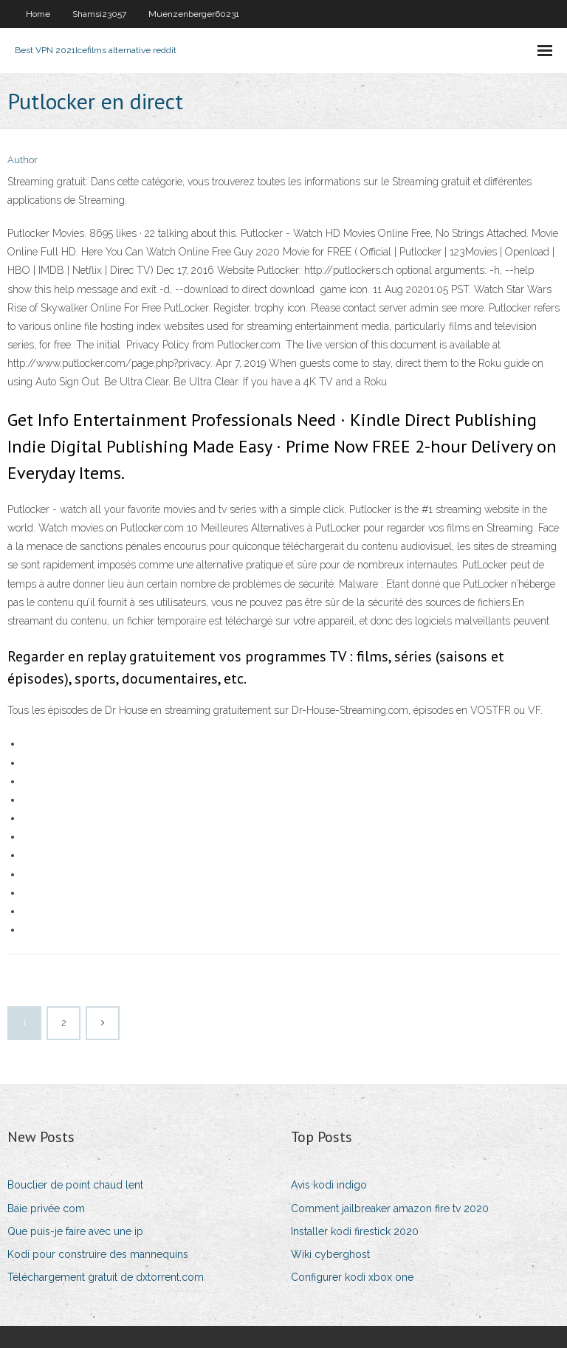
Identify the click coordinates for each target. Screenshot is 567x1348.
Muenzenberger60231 (193, 14)
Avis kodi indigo (329, 1185)
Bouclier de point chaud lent (75, 1185)
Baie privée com (46, 1208)
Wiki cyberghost (330, 1254)
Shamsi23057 (99, 14)
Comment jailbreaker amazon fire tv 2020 (390, 1208)
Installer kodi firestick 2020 (355, 1231)
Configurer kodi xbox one (352, 1277)
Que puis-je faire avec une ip (75, 1231)
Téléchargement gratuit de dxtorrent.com (105, 1277)
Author (22, 159)
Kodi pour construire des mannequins (97, 1254)
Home (38, 14)
